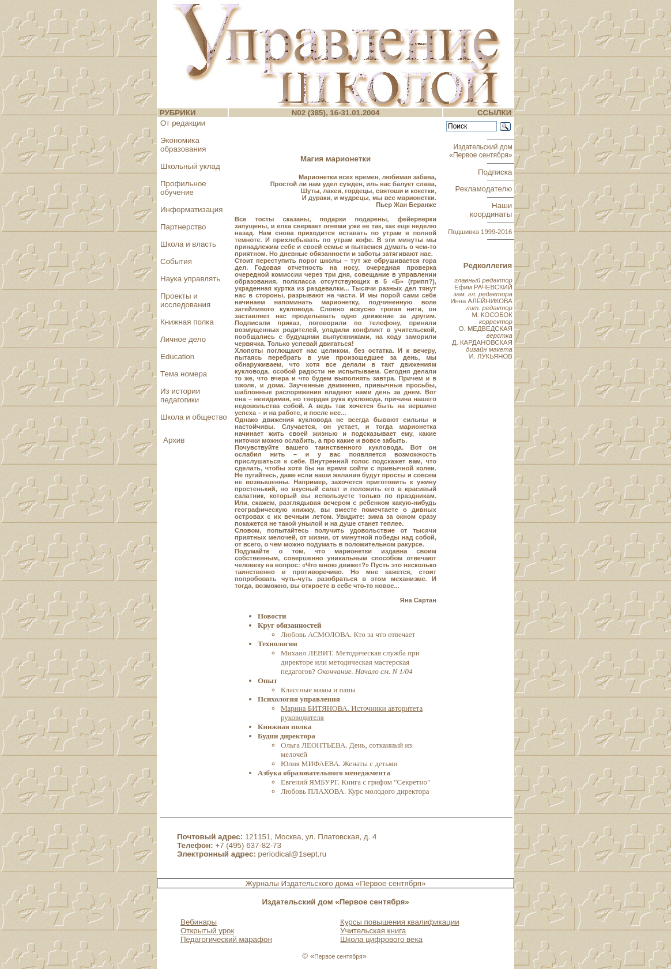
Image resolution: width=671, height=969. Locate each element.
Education (177, 356)
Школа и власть (188, 244)
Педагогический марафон (226, 939)
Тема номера (183, 373)
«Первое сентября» (391, 883)
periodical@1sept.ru (292, 854)
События (176, 261)
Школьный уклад (190, 166)
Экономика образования (183, 144)
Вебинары (198, 922)
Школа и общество (193, 417)
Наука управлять (190, 278)
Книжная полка (187, 322)
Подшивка (480, 231)
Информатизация (191, 209)
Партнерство (183, 227)
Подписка (496, 172)
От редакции (182, 123)
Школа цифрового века (381, 939)
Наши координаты (492, 209)
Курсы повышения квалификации (399, 922)
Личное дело (183, 339)
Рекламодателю (484, 188)
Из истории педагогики (180, 395)
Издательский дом (481, 151)
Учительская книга (373, 930)
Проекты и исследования (185, 300)
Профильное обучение (183, 188)
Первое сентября (338, 956)
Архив (173, 440)
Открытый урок (207, 930)
